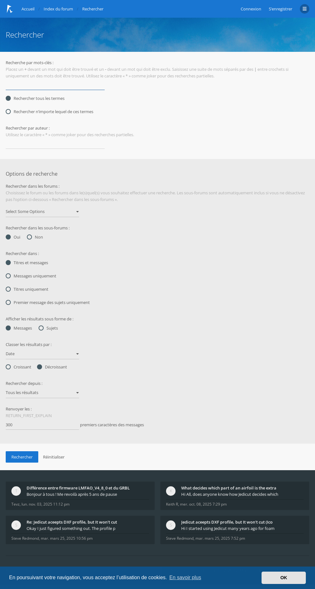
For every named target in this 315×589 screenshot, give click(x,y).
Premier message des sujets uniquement (48, 302)
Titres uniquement (27, 289)
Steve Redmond (25, 538)
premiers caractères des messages (75, 425)
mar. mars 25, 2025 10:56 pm (67, 538)
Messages (19, 328)
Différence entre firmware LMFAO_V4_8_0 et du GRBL (78, 488)
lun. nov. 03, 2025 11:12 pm (46, 504)
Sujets (48, 328)
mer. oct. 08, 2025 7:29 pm (203, 504)
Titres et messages (27, 262)
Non (35, 237)
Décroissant (52, 367)
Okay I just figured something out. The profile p (71, 528)
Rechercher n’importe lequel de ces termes (49, 111)
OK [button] (283, 577)
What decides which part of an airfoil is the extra (228, 488)
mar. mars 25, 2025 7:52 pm (220, 538)
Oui (13, 237)
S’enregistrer (280, 9)
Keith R (172, 504)
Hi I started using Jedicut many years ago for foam (228, 528)
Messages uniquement (31, 276)
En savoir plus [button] (185, 577)
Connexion (251, 9)
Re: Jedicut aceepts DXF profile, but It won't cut (72, 522)
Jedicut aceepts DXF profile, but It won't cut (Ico (227, 522)
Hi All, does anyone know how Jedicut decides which (229, 494)
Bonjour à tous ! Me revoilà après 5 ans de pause (72, 494)
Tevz (15, 504)
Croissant (18, 367)
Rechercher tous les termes (35, 98)
